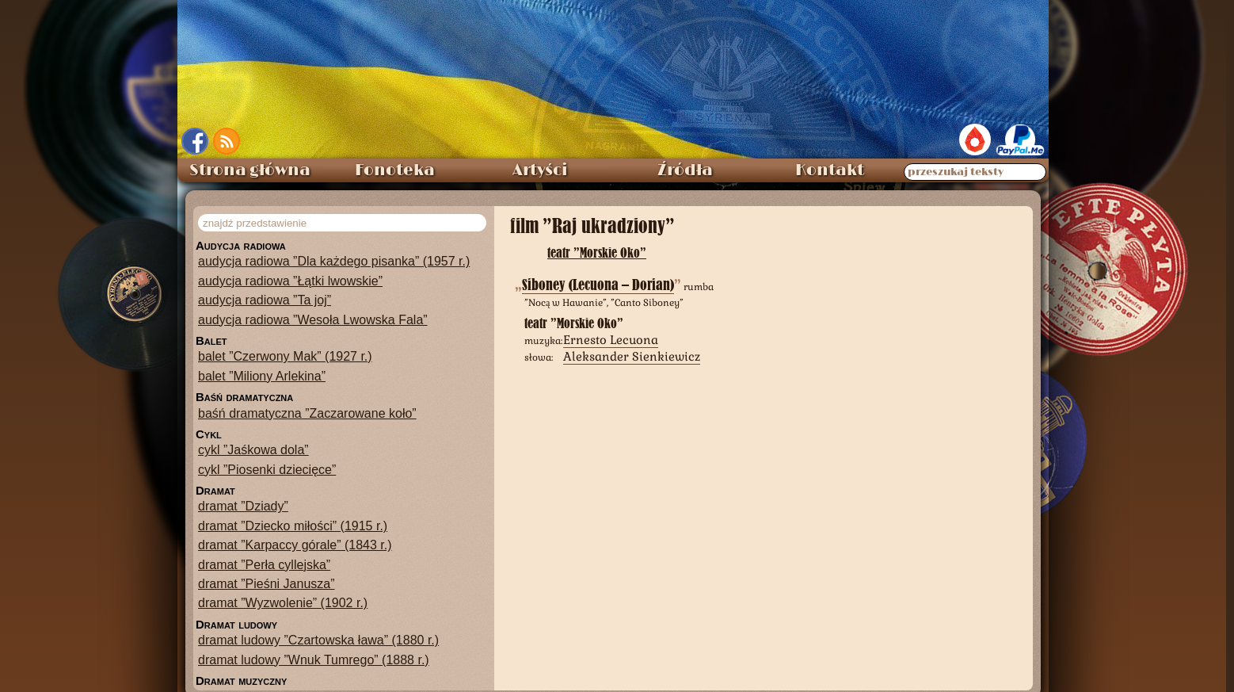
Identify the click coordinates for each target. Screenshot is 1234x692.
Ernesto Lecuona (610, 336)
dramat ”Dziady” (243, 503)
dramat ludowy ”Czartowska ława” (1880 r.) (318, 637)
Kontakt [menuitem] (829, 167)
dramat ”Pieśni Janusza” (266, 580)
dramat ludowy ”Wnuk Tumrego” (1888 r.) (313, 656)
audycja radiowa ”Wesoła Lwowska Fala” (313, 316)
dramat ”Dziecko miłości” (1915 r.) (292, 523)
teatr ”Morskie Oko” (596, 249)
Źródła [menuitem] (685, 167)
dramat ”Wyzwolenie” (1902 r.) (283, 599)
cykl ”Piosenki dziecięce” (267, 466)
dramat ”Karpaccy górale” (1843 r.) (295, 542)
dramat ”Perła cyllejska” (264, 561)
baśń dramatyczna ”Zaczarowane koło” (307, 410)
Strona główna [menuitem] (249, 167)
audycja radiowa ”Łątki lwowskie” (290, 278)
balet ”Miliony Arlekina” (262, 373)
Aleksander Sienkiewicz (631, 353)
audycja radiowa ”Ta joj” (264, 297)
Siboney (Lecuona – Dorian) (598, 281)
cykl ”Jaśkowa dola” (253, 446)
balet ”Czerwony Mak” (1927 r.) (285, 353)
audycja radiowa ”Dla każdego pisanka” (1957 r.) (334, 258)
